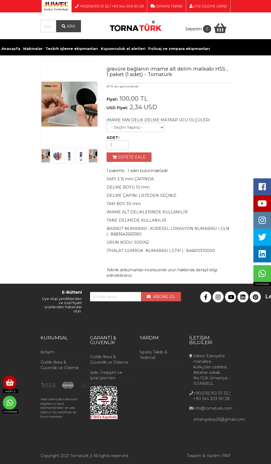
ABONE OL (161, 296)
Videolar (214, 65)
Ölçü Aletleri (151, 65)
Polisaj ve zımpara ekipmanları (179, 48)
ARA (68, 26)
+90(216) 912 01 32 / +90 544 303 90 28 (109, 6)
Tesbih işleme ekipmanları (71, 48)
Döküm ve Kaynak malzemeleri (32, 65)
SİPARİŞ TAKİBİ (167, 6)
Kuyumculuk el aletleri (123, 48)
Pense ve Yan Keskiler (114, 65)
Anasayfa (10, 48)
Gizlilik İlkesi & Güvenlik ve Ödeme (59, 365)
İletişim (233, 65)
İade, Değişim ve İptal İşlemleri (106, 375)
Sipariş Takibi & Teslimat (153, 355)
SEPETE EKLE (129, 157)
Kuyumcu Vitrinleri (184, 65)
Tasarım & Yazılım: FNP (209, 455)
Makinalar (33, 48)
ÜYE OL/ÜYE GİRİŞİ (208, 6)
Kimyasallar (78, 65)
